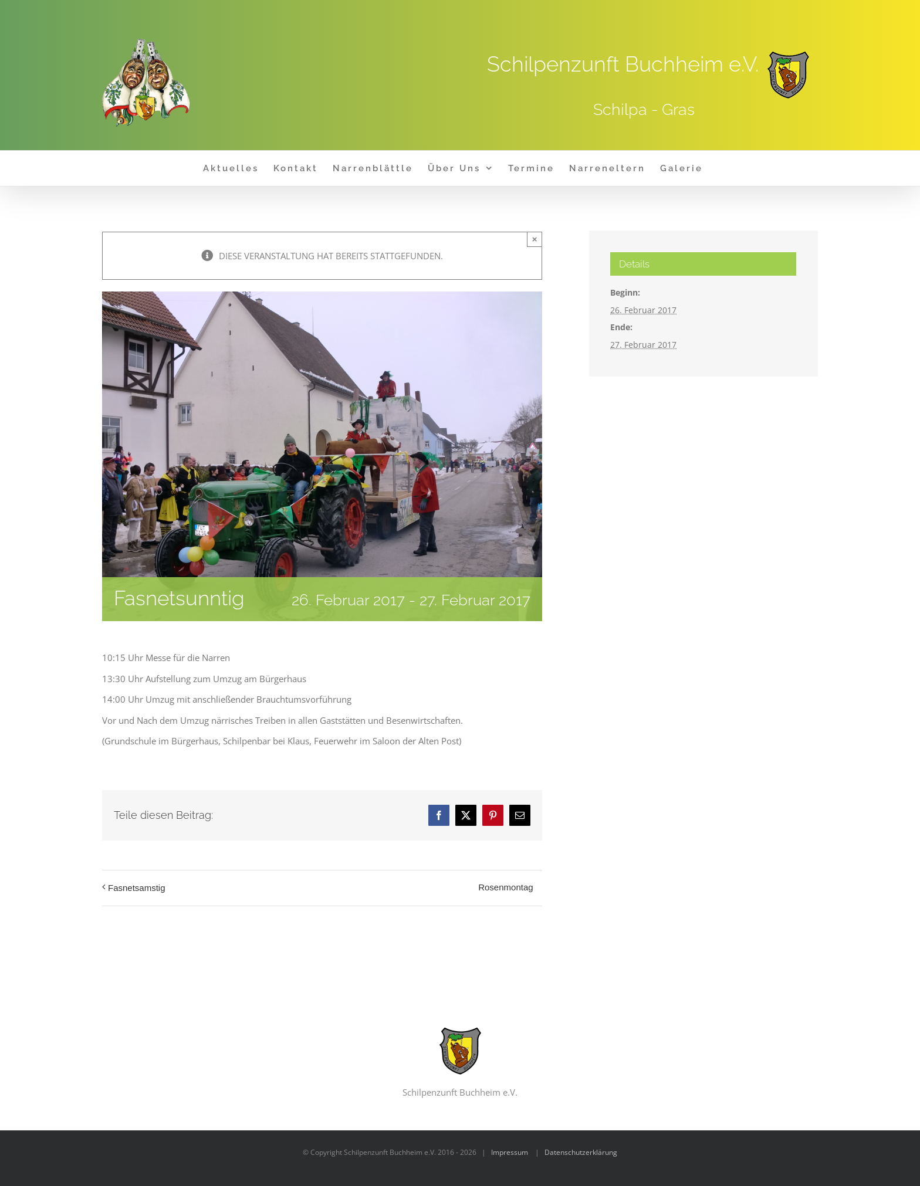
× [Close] (534, 239)
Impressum (509, 1152)
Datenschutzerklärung (580, 1152)
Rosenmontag (505, 887)
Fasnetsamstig (136, 888)
